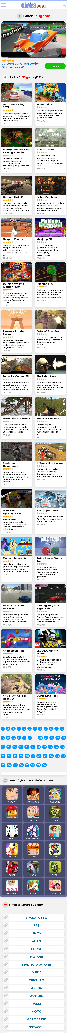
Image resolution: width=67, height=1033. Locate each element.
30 (32, 747)
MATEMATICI (12, 887)
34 (56, 747)
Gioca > (55, 66)
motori (36, 957)
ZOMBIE (55, 813)
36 (2, 756)
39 (21, 756)
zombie (36, 996)
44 (51, 756)
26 (8, 747)
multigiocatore (36, 964)
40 (27, 756)
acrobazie (36, 1019)
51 (27, 765)
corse (36, 949)
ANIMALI (33, 887)
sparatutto (36, 917)
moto (36, 1011)
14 (8, 738)
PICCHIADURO (33, 795)
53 (38, 765)
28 (20, 747)
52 (32, 765)
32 (44, 747)
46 (63, 756)
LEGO (12, 813)
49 (15, 765)
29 (26, 747)
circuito (36, 980)
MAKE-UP (12, 795)
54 (44, 765)
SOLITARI (12, 832)
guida (36, 972)
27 (14, 747)
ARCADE (55, 850)
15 (14, 738)
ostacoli (37, 1027)
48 (9, 765)
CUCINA (33, 813)
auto (36, 941)
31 (38, 747)
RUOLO (33, 868)
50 (21, 765)
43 (45, 756)
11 (56, 728)
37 (8, 756)
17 (24, 738)
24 (63, 738)
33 (50, 747)
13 (2, 738)
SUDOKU (33, 850)
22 (51, 738)
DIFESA (55, 868)
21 (46, 738)
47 (2, 765)
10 (51, 728)
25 (2, 747)
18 (30, 738)
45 (57, 756)
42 (38, 756)
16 (19, 738)
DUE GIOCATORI (55, 887)
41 (33, 756)
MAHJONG (12, 850)
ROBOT (12, 868)
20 (40, 738)
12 (62, 728)
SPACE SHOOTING (33, 832)
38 (15, 756)
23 (57, 738)
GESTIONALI (55, 832)
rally (36, 1003)
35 (62, 747)
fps (36, 925)
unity (36, 933)
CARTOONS (55, 795)
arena (36, 988)
